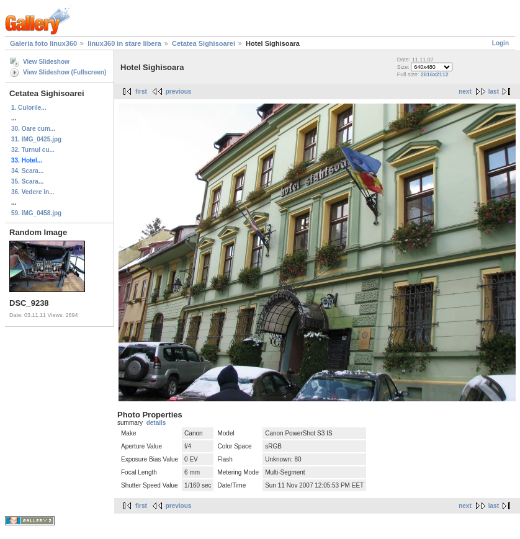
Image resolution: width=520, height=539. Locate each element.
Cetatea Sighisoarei (203, 43)
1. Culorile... (29, 107)
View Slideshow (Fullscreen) (64, 72)
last (493, 91)
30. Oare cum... (33, 128)
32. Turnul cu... (33, 149)
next (465, 91)
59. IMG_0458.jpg (36, 213)
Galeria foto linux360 (43, 43)
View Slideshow (46, 61)
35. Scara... (27, 181)
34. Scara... (27, 170)
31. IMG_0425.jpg (36, 139)
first (141, 91)
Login (500, 43)
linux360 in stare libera (124, 43)
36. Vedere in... (32, 192)
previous (179, 91)
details (156, 422)
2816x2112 (435, 74)
